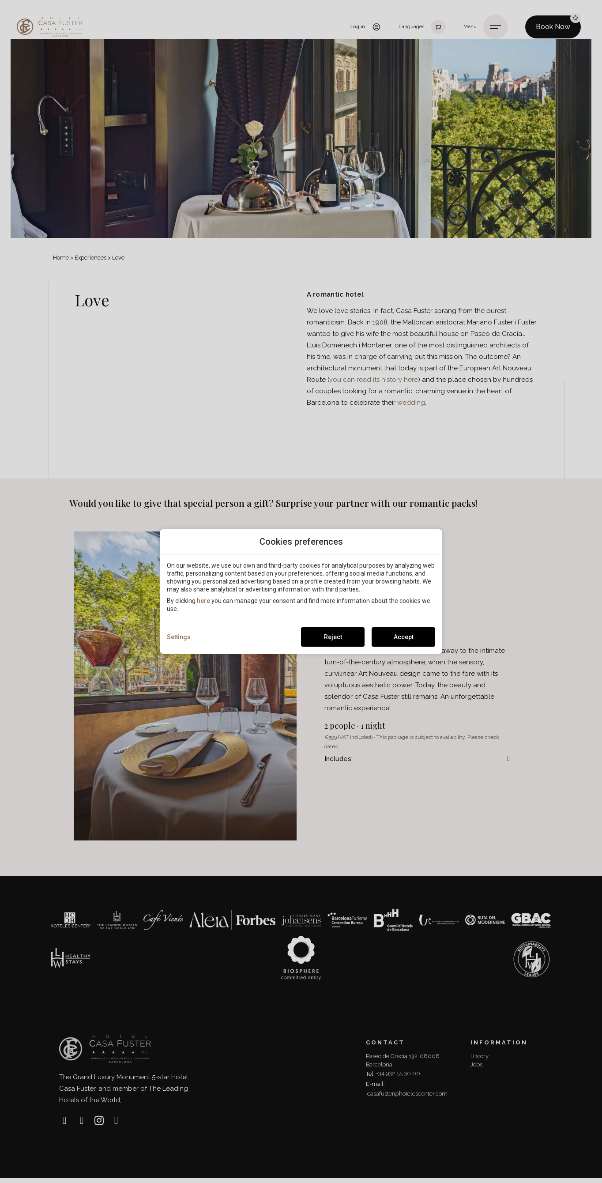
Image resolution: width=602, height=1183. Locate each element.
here (203, 600)
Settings (179, 636)
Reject (333, 636)
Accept (404, 636)
